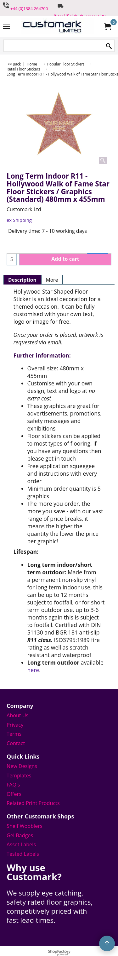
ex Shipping (19, 220)
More (52, 279)
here (33, 670)
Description (22, 279)
